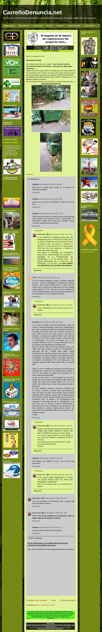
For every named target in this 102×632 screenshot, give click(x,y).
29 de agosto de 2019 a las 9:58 (51, 184)
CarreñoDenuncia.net (32, 12)
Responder (36, 192)
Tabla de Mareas (24, 26)
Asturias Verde (38, 26)
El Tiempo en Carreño (87, 252)
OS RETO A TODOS (10, 142)
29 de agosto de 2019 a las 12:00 (60, 305)
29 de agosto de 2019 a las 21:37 (51, 527)
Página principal (9, 26)
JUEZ (34, 277)
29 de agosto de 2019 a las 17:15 (60, 474)
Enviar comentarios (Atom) (45, 605)
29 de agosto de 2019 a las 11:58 (60, 234)
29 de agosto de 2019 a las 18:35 (55, 513)
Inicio (53, 600)
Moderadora (41, 234)
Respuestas (39, 230)
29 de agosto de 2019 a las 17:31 (55, 498)
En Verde (50, 26)
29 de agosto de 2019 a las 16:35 (60, 426)
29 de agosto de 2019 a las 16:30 (51, 322)
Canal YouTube (89, 26)
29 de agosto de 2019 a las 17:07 (51, 458)
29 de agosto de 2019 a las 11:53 (51, 213)
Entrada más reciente (36, 600)
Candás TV (60, 26)
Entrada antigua (68, 600)
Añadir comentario (35, 538)
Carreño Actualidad (74, 26)
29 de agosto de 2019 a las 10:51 (51, 199)
